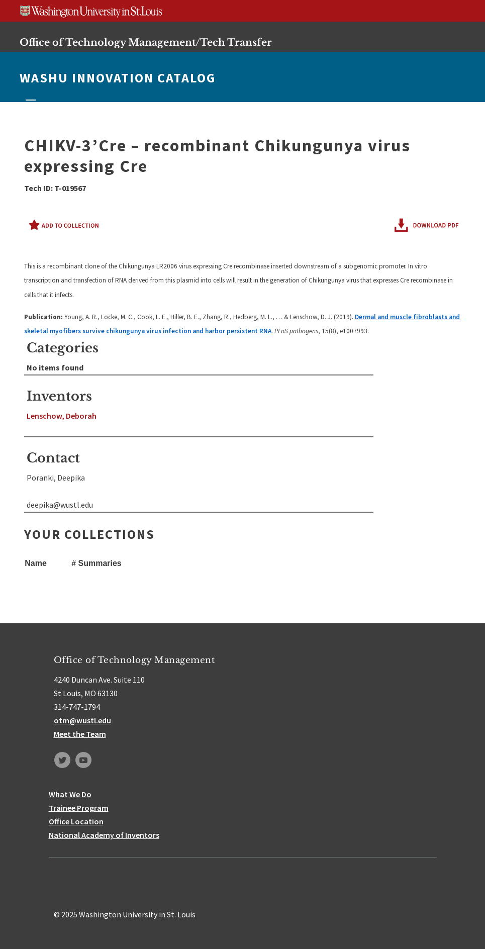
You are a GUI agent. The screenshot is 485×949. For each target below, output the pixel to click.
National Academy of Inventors (104, 835)
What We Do (70, 794)
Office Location (76, 821)
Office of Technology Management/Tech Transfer (146, 42)
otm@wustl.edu (82, 720)
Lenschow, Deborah (61, 416)
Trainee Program (79, 808)
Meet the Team (80, 734)
